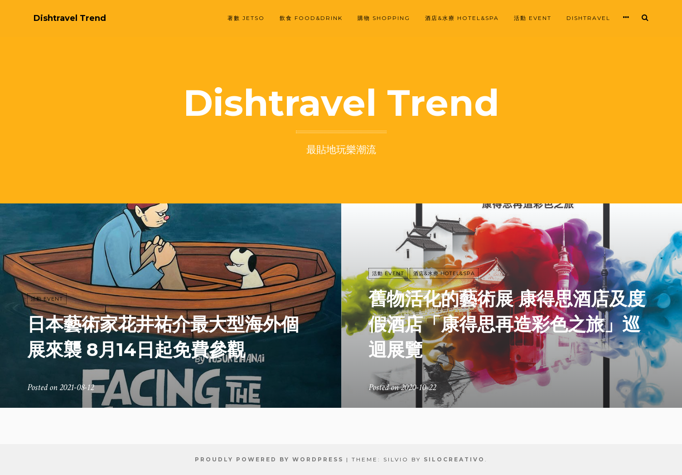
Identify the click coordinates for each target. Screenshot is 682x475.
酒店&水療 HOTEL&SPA (462, 18)
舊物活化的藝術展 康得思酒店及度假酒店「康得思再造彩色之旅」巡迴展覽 (506, 324)
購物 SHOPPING (384, 18)
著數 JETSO (246, 18)
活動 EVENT (532, 18)
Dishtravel (588, 18)
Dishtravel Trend (70, 18)
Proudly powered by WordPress (269, 459)
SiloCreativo (454, 459)
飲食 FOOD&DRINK (311, 18)
